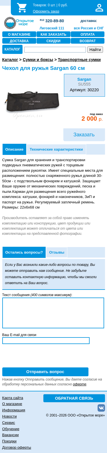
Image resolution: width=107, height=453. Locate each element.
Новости (9, 416)
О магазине (12, 404)
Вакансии (10, 435)
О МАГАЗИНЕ (19, 35)
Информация (13, 410)
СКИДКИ (53, 41)
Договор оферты (16, 447)
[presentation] (45, 356)
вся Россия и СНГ (89, 28)
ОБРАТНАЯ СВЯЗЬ (74, 398)
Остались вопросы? (24, 252)
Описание (14, 149)
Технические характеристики (56, 149)
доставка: (88, 21)
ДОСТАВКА (19, 41)
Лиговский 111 (52, 28)
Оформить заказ (46, 11)
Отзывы (56, 252)
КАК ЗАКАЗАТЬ (53, 35)
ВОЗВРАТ (88, 41)
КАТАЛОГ (12, 49)
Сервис (8, 422)
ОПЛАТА (87, 35)
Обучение (10, 429)
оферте (79, 384)
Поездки (9, 441)
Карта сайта (12, 398)
